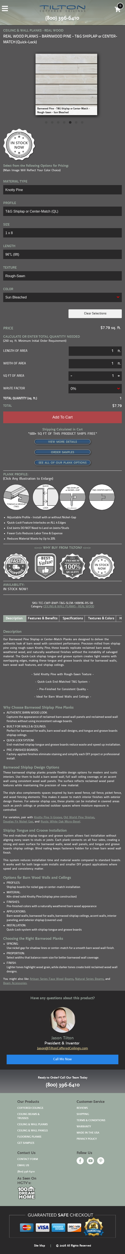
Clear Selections (95, 313)
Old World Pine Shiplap (79, 817)
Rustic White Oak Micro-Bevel (60, 821)
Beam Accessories (15, 983)
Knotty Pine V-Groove (48, 817)
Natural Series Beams (89, 979)
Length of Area (15, 351)
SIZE (6, 224)
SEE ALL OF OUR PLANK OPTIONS (62, 463)
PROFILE (9, 203)
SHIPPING (83, 1114)
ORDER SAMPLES (62, 452)
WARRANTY (84, 1126)
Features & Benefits (43, 618)
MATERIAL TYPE (15, 181)
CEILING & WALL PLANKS (32, 1124)
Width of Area (14, 363)
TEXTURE (10, 267)
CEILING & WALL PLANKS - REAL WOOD (68, 606)
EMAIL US (23, 1165)
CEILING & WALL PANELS (32, 1130)
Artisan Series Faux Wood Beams (52, 979)
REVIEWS (82, 1108)
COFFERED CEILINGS (30, 1108)
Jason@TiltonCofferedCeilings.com (62, 1048)
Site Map (39, 1245)
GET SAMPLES (25, 1143)
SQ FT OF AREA (13, 376)
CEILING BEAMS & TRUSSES (28, 1116)
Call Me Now (62, 1059)
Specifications (73, 618)
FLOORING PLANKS (29, 1136)
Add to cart (62, 417)
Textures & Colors (101, 618)
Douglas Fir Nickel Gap (18, 821)
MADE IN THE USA (88, 1132)
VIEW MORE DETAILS (62, 442)
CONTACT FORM (27, 1159)
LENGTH (9, 246)
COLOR (8, 289)
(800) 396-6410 (63, 1084)
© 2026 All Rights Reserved (73, 1245)
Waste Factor (14, 388)
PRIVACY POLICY (87, 1139)
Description (14, 618)
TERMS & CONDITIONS (91, 1120)
